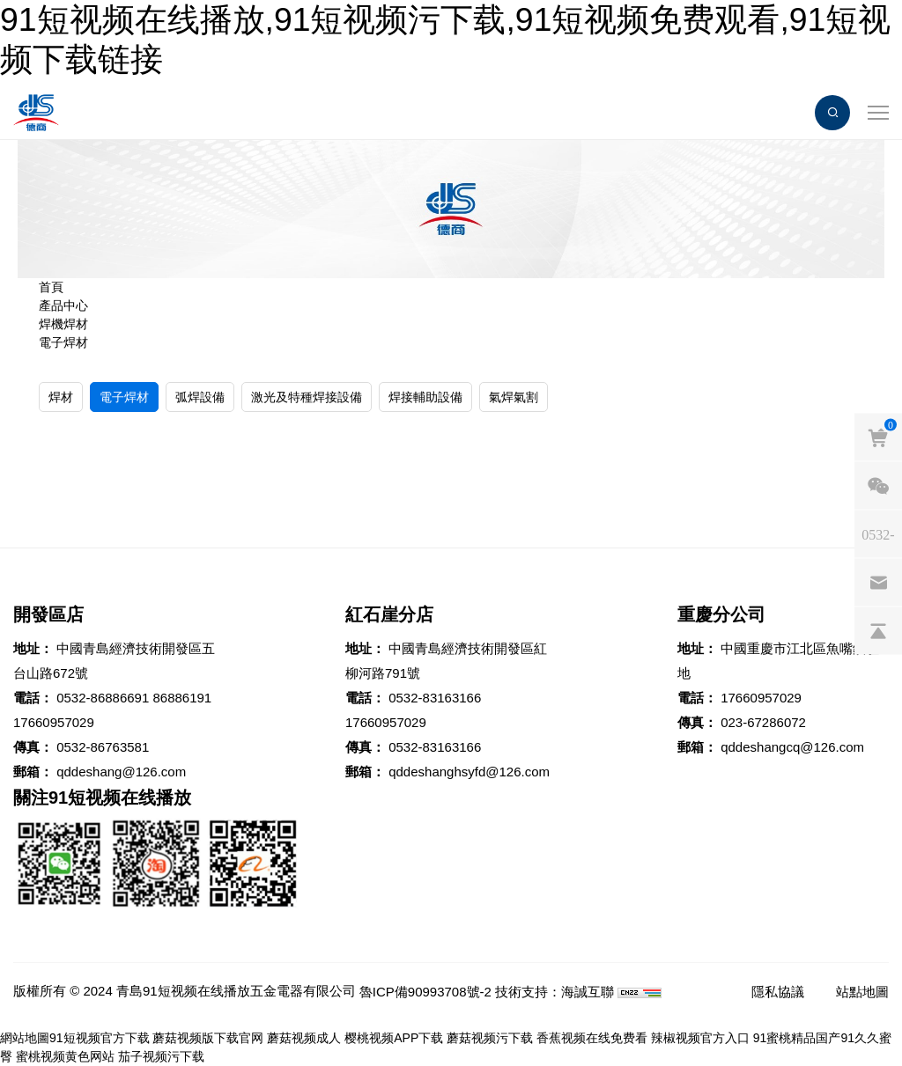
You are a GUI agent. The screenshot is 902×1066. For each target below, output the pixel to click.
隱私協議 (777, 991)
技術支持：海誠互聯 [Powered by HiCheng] (554, 991)
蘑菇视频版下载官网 (207, 1038)
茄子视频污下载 (161, 1056)
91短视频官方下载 (99, 1038)
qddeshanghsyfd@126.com (469, 771)
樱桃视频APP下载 (393, 1038)
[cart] (878, 436)
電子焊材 (63, 342)
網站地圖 (24, 1038)
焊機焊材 (63, 324)
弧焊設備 (200, 397)
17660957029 (53, 722)
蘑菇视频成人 (304, 1038)
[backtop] (878, 630)
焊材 (60, 397)
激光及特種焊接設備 (306, 397)
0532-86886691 (102, 697)
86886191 (181, 697)
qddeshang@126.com (121, 771)
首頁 (51, 287)
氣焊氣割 (513, 397)
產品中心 (63, 305)
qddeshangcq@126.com (792, 746)
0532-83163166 (434, 697)
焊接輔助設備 (425, 397)
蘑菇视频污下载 (490, 1038)
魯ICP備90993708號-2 (425, 991)
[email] (878, 582)
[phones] (878, 533)
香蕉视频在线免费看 (591, 1038)
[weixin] (878, 485)
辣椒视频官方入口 (700, 1038)
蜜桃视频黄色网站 (65, 1056)
